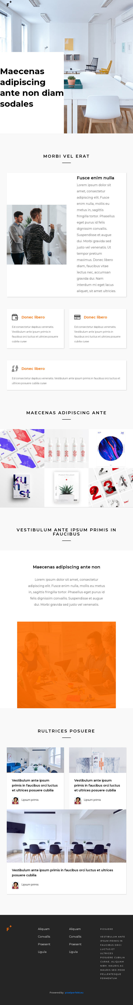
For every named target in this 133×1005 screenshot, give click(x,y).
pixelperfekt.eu (74, 992)
